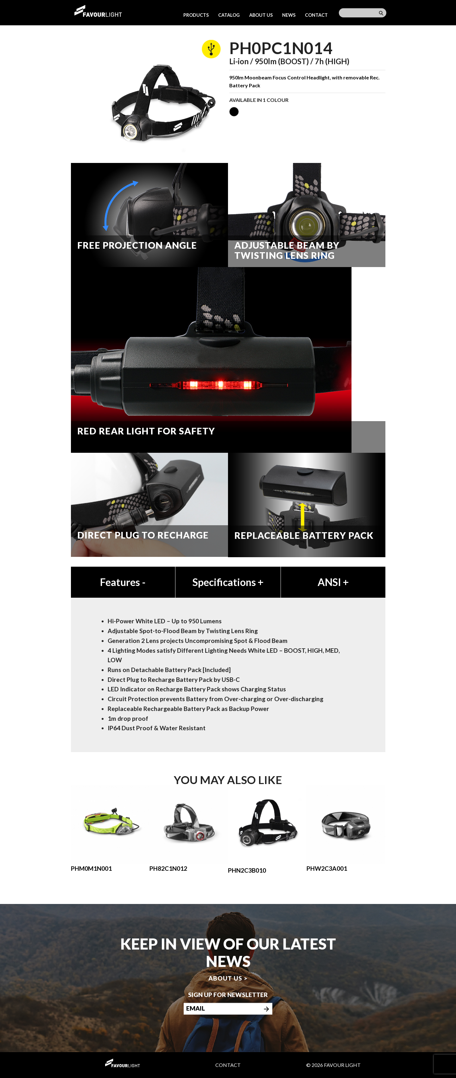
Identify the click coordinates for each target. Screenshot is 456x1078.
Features (123, 582)
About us (261, 15)
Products (196, 15)
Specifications (228, 582)
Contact (316, 15)
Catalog (229, 15)
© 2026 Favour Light (333, 1065)
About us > (228, 978)
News (288, 15)
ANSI (333, 582)
